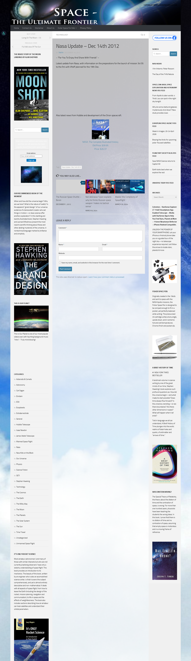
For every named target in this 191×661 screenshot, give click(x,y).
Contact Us (26, 28)
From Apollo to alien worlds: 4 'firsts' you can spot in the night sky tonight (164, 98)
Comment (63, 228)
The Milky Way (21, 504)
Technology (62, 35)
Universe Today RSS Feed (162, 183)
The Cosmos (21, 492)
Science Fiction (22, 470)
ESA (17, 402)
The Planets (20, 515)
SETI (18, 475)
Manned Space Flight (24, 441)
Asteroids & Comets (24, 379)
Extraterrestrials (22, 413)
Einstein (19, 396)
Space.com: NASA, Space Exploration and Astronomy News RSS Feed (164, 88)
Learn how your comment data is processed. (106, 277)
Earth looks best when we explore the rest (162, 171)
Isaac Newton (21, 430)
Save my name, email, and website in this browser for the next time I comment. (90, 263)
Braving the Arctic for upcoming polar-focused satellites (164, 141)
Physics (19, 464)
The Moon (20, 509)
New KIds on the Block (24, 453)
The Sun (19, 526)
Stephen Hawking (23, 481)
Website (62, 253)
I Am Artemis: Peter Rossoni (163, 69)
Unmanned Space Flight (25, 543)
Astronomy (20, 385)
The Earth (20, 498)
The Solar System (23, 521)
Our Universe (21, 458)
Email (104, 245)
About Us (50, 28)
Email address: (31, 153)
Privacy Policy (85, 28)
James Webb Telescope (25, 436)
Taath (61, 53)
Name (61, 245)
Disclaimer (39, 28)
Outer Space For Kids (66, 28)
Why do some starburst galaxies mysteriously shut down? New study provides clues (164, 110)
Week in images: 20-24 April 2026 (163, 132)
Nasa (18, 447)
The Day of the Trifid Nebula (163, 74)
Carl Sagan (20, 390)
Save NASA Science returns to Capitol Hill (163, 162)
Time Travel (20, 532)
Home (16, 28)
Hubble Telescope (23, 424)
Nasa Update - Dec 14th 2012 (71, 167)
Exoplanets (20, 407)
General (19, 419)
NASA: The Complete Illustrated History (100, 142)
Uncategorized (22, 538)
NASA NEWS (157, 64)
